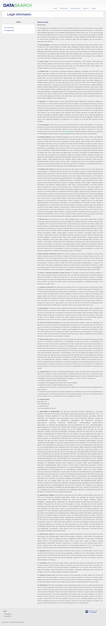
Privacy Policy (10, 27)
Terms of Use (7, 616)
